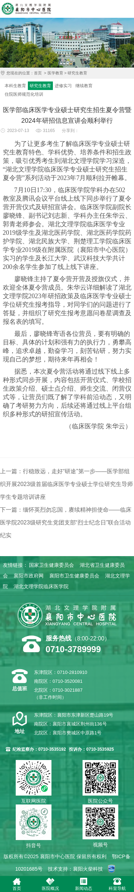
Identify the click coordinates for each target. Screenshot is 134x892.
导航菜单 (127, 9)
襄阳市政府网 (29, 576)
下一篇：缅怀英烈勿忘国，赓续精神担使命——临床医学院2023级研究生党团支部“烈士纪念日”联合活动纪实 (65, 522)
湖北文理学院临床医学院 (41, 586)
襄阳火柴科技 (88, 869)
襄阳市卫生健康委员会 (74, 576)
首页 (38, 73)
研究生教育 (77, 73)
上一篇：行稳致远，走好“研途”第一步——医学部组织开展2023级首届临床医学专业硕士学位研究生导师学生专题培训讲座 (66, 484)
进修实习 (63, 85)
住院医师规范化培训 (24, 94)
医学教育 (55, 73)
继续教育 (84, 85)
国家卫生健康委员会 (51, 565)
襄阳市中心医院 (26, 8)
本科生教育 (15, 85)
